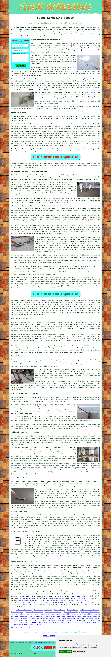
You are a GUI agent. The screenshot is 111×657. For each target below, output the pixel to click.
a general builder (67, 600)
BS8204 (93, 93)
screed (69, 69)
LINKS (77, 13)
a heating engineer (28, 598)
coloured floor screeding (80, 552)
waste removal (81, 596)
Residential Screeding (52, 616)
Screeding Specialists (43, 610)
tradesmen (42, 604)
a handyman (62, 596)
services (34, 312)
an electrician (83, 602)
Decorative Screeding (53, 612)
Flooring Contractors (90, 616)
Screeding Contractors (90, 612)
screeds (14, 452)
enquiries (59, 604)
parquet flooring (78, 598)
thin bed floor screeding (87, 550)
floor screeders (28, 308)
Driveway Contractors (37, 624)
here (62, 584)
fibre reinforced (67, 143)
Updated (31, 642)
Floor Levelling (17, 612)
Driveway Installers (19, 624)
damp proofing (23, 600)
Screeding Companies (19, 616)
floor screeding (53, 539)
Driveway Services (92, 622)
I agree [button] (62, 651)
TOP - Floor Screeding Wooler (22, 628)
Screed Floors (59, 610)
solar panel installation (32, 602)
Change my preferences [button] (79, 651)
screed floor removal (85, 515)
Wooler (44, 300)
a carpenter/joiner (53, 598)
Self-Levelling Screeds (89, 610)
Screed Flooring (24, 620)
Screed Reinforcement (34, 612)
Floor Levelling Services (89, 614)
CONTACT (88, 13)
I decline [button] (69, 651)
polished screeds (88, 436)
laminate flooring (60, 602)
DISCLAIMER (96, 13)
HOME (72, 13)
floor (90, 535)
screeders (49, 106)
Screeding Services (56, 622)
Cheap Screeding (31, 614)
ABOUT (82, 13)
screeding (34, 79)
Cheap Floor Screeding (59, 618)
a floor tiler (44, 600)
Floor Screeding (17, 614)
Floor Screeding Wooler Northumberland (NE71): (30, 28)
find (17, 566)
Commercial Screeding (39, 618)
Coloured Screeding (24, 610)
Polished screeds (30, 468)
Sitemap (12, 642)
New (27, 642)
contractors (58, 93)
